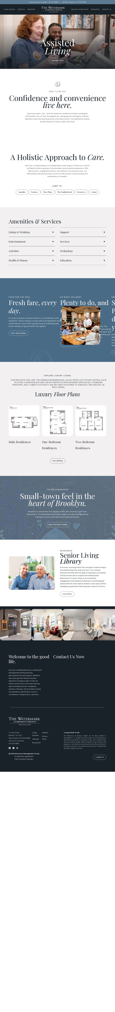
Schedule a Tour (57, 60)
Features (34, 192)
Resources (81, 192)
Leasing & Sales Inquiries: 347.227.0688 (43, 2)
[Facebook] (10, 748)
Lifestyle (35, 739)
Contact (94, 192)
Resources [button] (95, 9)
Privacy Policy (45, 737)
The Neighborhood (64, 192)
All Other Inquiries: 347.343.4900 (74, 2)
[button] (53, 232)
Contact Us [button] (99, 757)
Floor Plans (47, 192)
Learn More (67, 594)
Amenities (22, 192)
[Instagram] (17, 748)
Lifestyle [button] (21, 9)
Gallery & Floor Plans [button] (79, 9)
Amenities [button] (31, 9)
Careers (45, 733)
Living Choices (35, 734)
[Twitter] (13, 748)
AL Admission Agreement (24, 756)
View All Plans (57, 461)
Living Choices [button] (9, 9)
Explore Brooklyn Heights (58, 524)
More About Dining (18, 333)
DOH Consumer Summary (24, 759)
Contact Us (106, 9)
